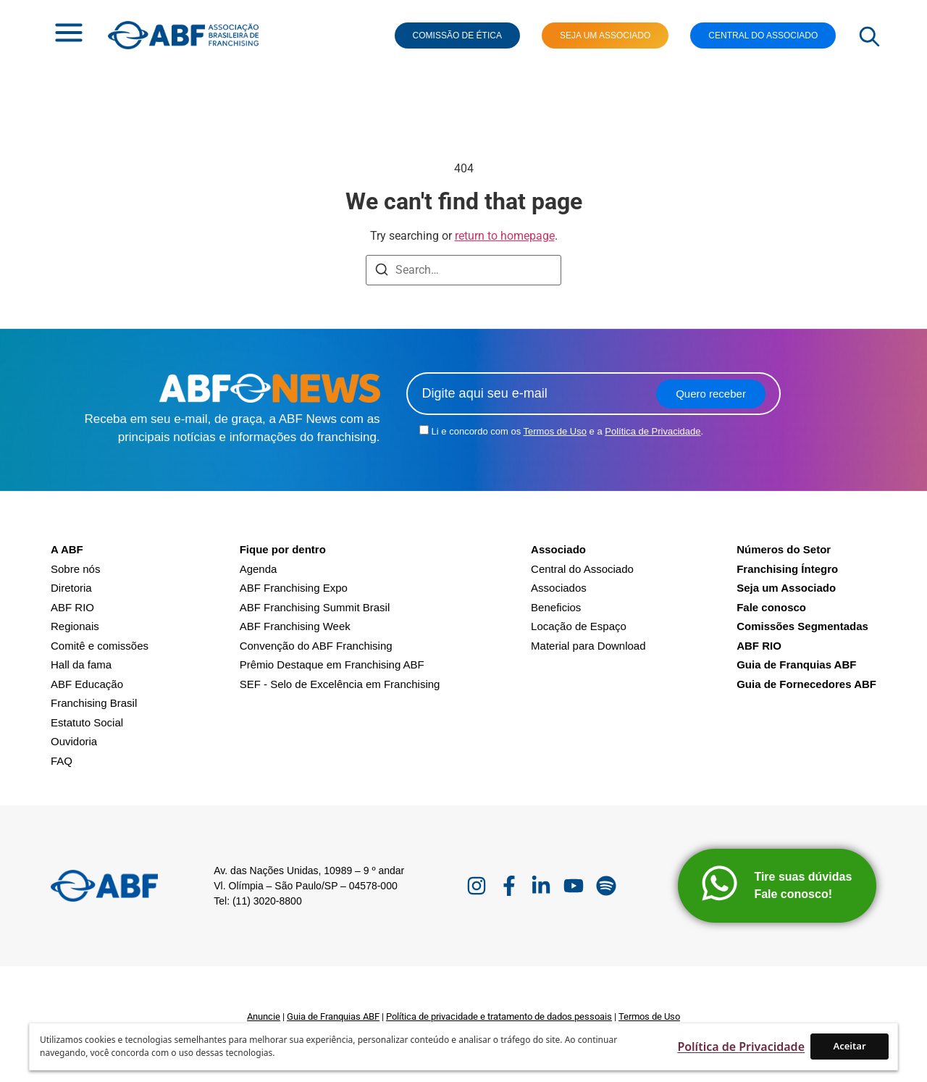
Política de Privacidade (652, 431)
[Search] (381, 272)
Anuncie (263, 1016)
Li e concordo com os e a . (568, 431)
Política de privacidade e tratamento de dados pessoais (499, 1016)
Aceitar (849, 1045)
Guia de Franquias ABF (333, 1016)
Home (57, 107)
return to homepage (505, 236)
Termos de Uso (555, 431)
